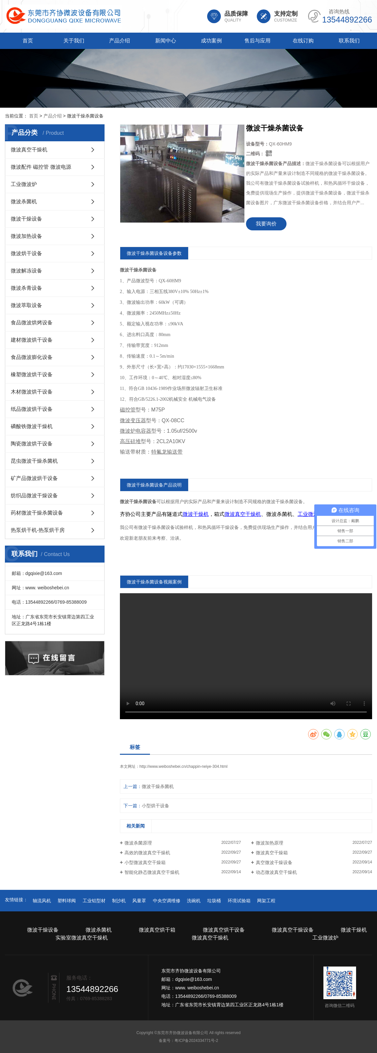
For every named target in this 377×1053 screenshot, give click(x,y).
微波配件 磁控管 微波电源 (41, 167)
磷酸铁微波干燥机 (32, 426)
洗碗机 (194, 900)
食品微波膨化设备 (32, 357)
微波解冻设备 (26, 270)
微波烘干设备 (26, 253)
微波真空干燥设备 (293, 930)
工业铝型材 (94, 900)
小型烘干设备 (155, 805)
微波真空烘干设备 (224, 930)
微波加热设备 (26, 236)
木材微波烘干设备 (32, 392)
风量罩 (139, 900)
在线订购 (303, 40)
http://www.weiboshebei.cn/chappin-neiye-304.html (183, 766)
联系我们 (349, 40)
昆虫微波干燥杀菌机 (34, 461)
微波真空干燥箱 (272, 852)
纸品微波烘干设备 (32, 409)
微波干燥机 (354, 930)
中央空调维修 (166, 900)
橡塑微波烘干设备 (32, 374)
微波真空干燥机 (29, 149)
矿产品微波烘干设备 (34, 478)
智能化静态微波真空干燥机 (151, 872)
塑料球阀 (66, 900)
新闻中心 (165, 40)
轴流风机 (42, 900)
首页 (28, 40)
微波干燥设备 (26, 219)
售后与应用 (257, 40)
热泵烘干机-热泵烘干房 (38, 530)
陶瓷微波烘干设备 (32, 443)
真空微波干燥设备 (274, 862)
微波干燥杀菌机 (158, 786)
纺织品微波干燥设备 (34, 495)
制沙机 (119, 900)
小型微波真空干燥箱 (145, 862)
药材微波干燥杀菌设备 (37, 513)
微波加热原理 (269, 842)
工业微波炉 (24, 184)
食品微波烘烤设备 (32, 322)
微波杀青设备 (26, 288)
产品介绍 (119, 40)
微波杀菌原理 (138, 842)
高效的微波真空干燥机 (147, 852)
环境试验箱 (239, 900)
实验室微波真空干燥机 (82, 937)
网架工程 (266, 900)
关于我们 (73, 40)
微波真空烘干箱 (157, 930)
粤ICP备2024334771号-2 (196, 1040)
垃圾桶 (214, 900)
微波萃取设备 (26, 305)
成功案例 (211, 40)
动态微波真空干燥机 (276, 872)
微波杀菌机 (24, 201)
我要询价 (266, 223)
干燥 (280, 501)
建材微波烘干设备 (32, 340)
